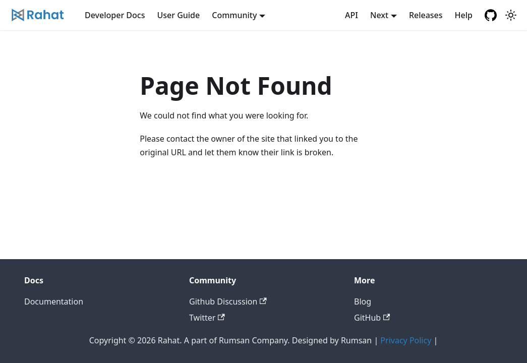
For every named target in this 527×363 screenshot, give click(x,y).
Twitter (207, 317)
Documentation (53, 301)
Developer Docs (115, 15)
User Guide (178, 15)
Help (464, 15)
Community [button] (234, 15)
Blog (362, 301)
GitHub (372, 317)
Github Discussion (228, 301)
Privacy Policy (405, 340)
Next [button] (379, 15)
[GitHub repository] (491, 15)
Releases (426, 15)
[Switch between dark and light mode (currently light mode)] (511, 15)
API (351, 15)
